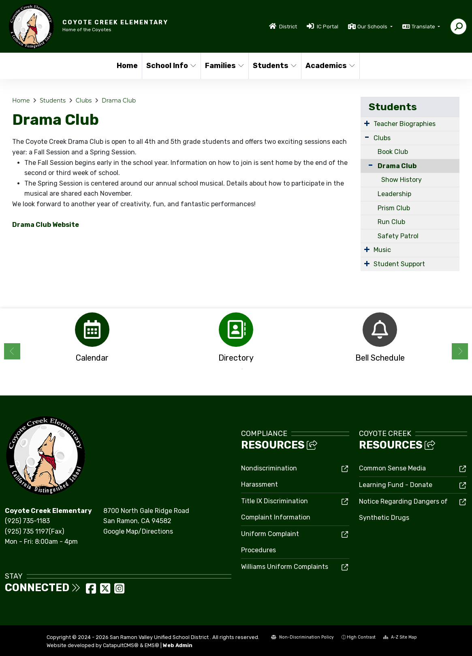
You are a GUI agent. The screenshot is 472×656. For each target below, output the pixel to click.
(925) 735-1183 (27, 521)
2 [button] (242, 369)
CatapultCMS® (121, 645)
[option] (92, 340)
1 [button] (230, 369)
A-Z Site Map (400, 637)
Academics (329, 65)
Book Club (393, 152)
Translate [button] (424, 27)
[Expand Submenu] (366, 123)
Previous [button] (12, 351)
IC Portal (327, 27)
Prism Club (394, 208)
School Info (170, 65)
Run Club (391, 222)
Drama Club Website (45, 225)
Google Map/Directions (138, 531)
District (288, 27)
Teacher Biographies (405, 124)
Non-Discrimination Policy (302, 637)
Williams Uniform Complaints (284, 567)
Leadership (394, 194)
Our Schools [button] (373, 27)
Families (224, 65)
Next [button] (460, 351)
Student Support (399, 264)
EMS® (152, 645)
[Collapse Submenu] (368, 165)
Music (382, 250)
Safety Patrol (398, 236)
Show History (401, 180)
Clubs (84, 100)
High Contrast (361, 637)
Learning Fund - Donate (395, 485)
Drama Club (119, 100)
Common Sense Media (392, 468)
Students (274, 65)
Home (127, 65)
